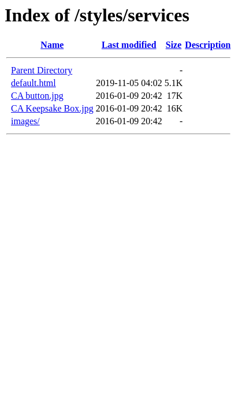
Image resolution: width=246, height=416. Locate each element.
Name (52, 45)
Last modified (129, 45)
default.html (33, 83)
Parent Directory (41, 70)
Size (174, 45)
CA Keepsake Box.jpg (52, 108)
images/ (25, 121)
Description (207, 45)
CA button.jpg (37, 96)
